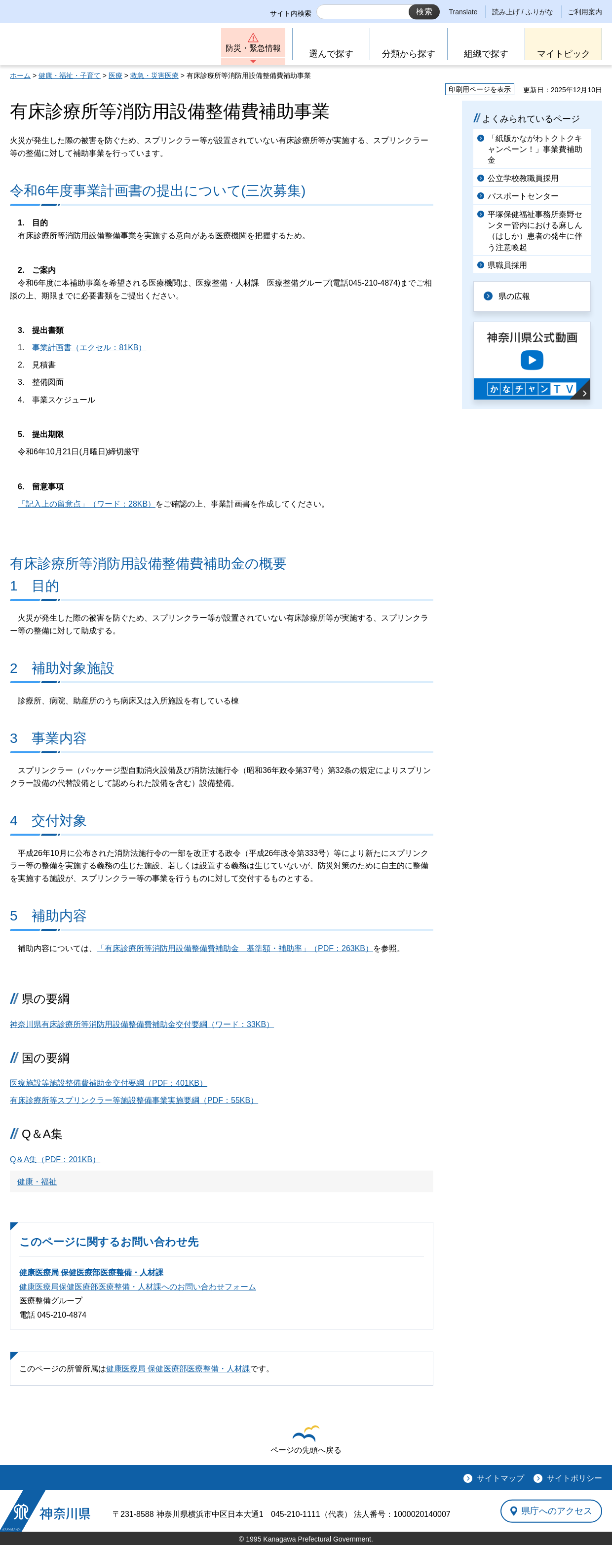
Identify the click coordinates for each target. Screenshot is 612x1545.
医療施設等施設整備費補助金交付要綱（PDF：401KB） (108, 1083)
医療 (115, 75)
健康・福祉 (37, 1181)
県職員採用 (507, 265)
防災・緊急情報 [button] (253, 48)
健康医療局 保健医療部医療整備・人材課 (91, 1272)
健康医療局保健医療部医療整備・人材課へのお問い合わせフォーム (137, 1287)
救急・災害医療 (154, 75)
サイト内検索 (290, 13)
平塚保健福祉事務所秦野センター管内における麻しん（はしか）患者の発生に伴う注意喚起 (535, 231)
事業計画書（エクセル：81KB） (89, 347)
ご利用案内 (585, 12)
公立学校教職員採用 (523, 178)
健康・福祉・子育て (69, 75)
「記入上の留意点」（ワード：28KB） (86, 504)
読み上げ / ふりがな (522, 12)
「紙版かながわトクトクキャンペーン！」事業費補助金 (535, 149)
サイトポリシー (574, 1478)
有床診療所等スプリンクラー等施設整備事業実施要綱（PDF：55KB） (134, 1100)
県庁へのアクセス (556, 1511)
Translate (463, 12)
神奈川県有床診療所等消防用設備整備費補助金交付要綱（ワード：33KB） (142, 1024)
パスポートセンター (523, 196)
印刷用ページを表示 (480, 89)
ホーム (20, 75)
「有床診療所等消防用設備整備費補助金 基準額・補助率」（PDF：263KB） (235, 948)
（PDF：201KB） (55, 1159)
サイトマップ (500, 1478)
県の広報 (514, 296)
